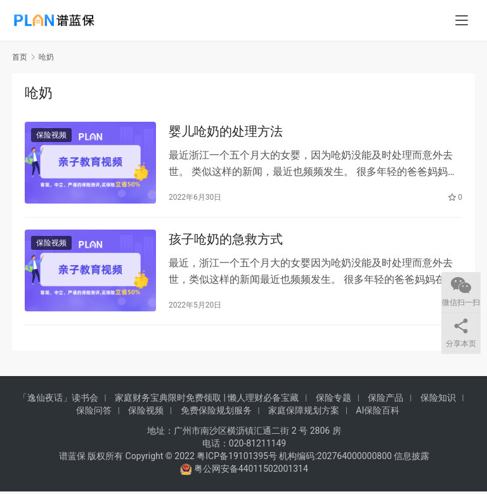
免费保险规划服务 (216, 413)
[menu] (461, 20)
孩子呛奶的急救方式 (226, 241)
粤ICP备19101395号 (237, 458)
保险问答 (94, 413)
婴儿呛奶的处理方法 (226, 132)
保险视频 (51, 135)
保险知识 (438, 400)
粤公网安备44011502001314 (250, 471)
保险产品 (385, 400)
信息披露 (411, 458)
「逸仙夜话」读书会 (58, 400)
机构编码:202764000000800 (336, 458)
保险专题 (333, 400)
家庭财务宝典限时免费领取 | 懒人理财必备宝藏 (207, 400)
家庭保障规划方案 (303, 413)
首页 (19, 57)
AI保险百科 (377, 413)
